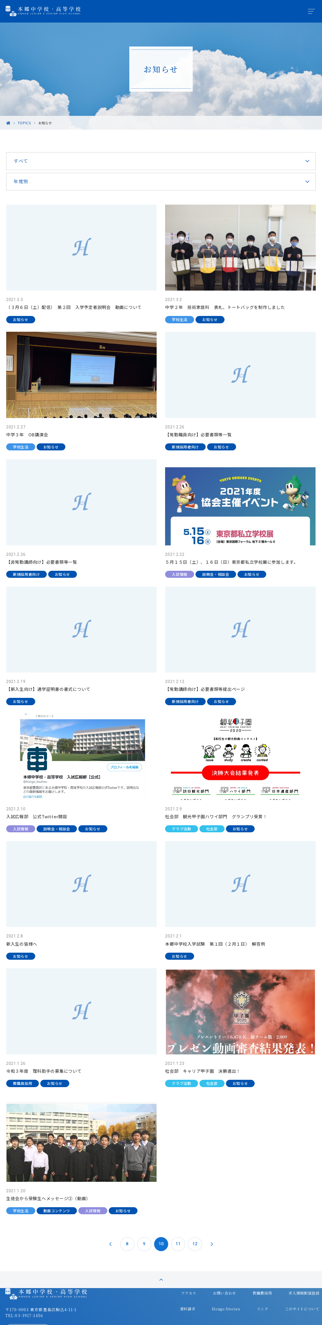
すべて (31, 161)
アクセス (179, 1264)
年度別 (31, 181)
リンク (247, 1275)
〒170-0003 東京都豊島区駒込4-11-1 (52, 1283)
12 (194, 1194)
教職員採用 (248, 1264)
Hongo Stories (214, 1275)
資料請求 (177, 1275)
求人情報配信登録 (287, 1264)
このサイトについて (285, 1275)
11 (178, 1194)
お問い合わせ (212, 1264)
